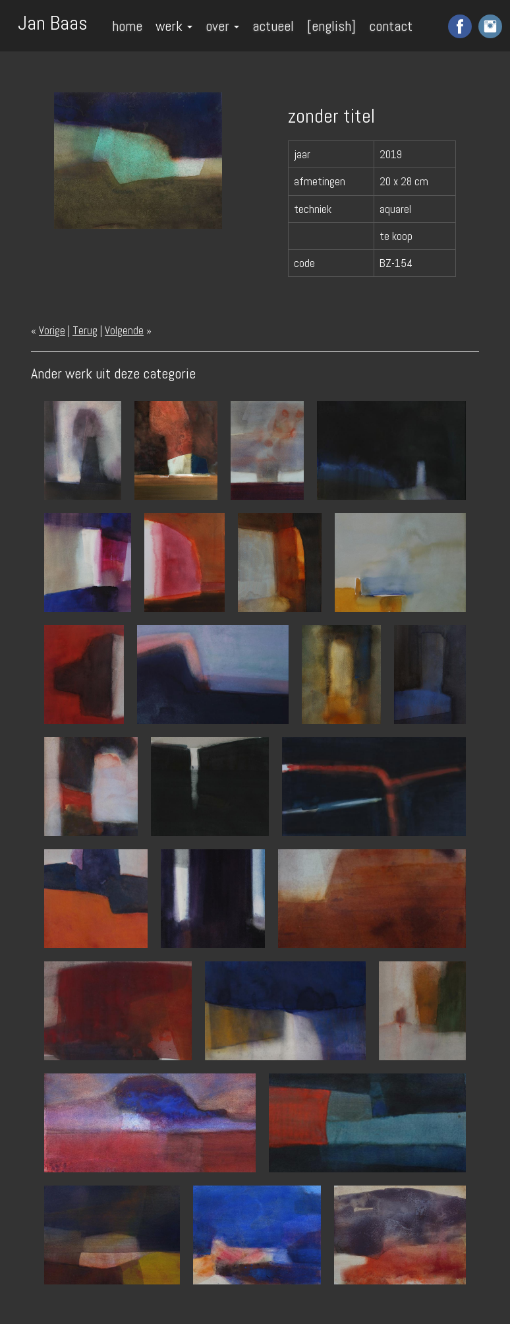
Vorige (52, 330)
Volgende (124, 330)
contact (390, 25)
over (222, 25)
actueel (273, 25)
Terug (85, 330)
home (127, 25)
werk (174, 25)
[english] (331, 25)
